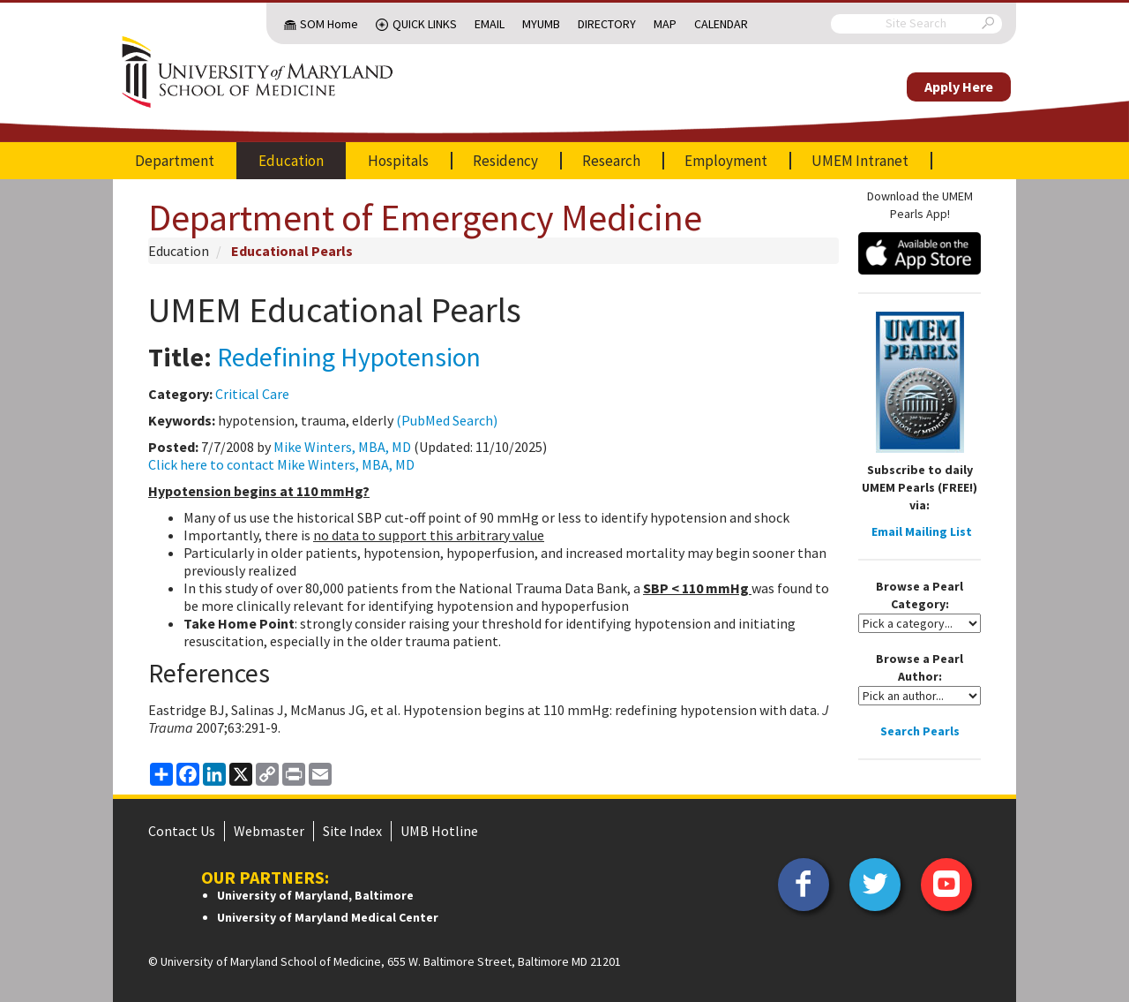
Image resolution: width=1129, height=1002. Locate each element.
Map (665, 24)
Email (490, 24)
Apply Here (958, 86)
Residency (505, 160)
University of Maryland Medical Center (327, 917)
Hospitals (398, 160)
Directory (607, 24)
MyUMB (541, 24)
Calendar (721, 24)
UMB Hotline (439, 831)
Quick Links (425, 24)
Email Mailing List (921, 531)
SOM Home (329, 24)
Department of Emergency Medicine (425, 217)
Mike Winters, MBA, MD (342, 447)
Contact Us (181, 831)
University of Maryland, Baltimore (315, 895)
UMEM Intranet (859, 160)
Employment (725, 160)
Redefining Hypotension (349, 356)
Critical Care (252, 394)
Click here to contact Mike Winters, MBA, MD (281, 464)
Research (611, 160)
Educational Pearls (292, 251)
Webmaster (269, 831)
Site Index (352, 831)
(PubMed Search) (446, 420)
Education (291, 160)
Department (174, 160)
